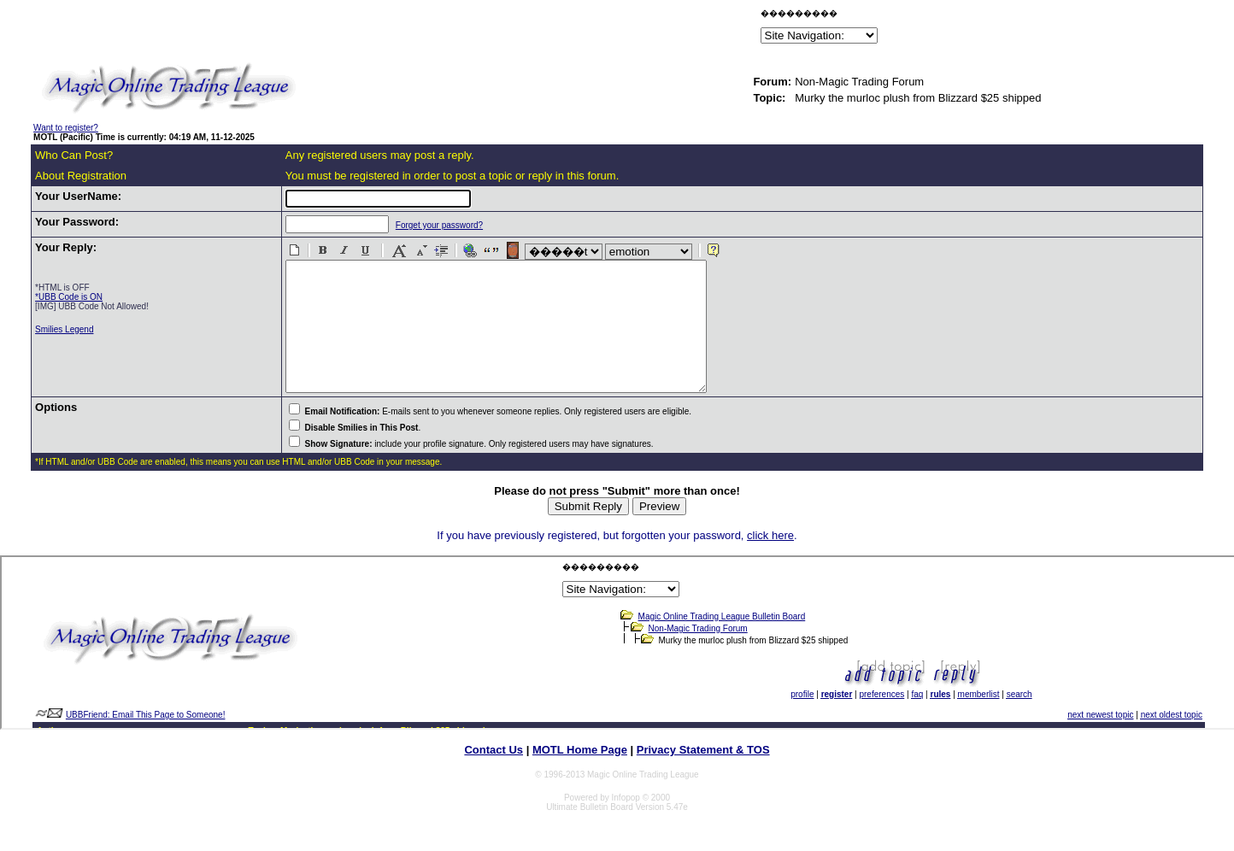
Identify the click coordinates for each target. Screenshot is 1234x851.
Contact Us (493, 775)
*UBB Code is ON (69, 297)
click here (770, 561)
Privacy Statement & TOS (703, 775)
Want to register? (65, 127)
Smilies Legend (64, 329)
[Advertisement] (557, 29)
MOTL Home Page (579, 775)
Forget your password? (424, 225)
